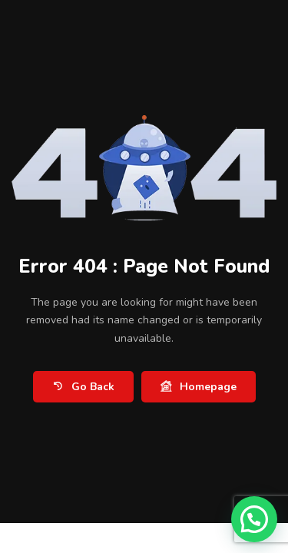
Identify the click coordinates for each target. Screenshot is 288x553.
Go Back (83, 387)
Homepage (199, 387)
